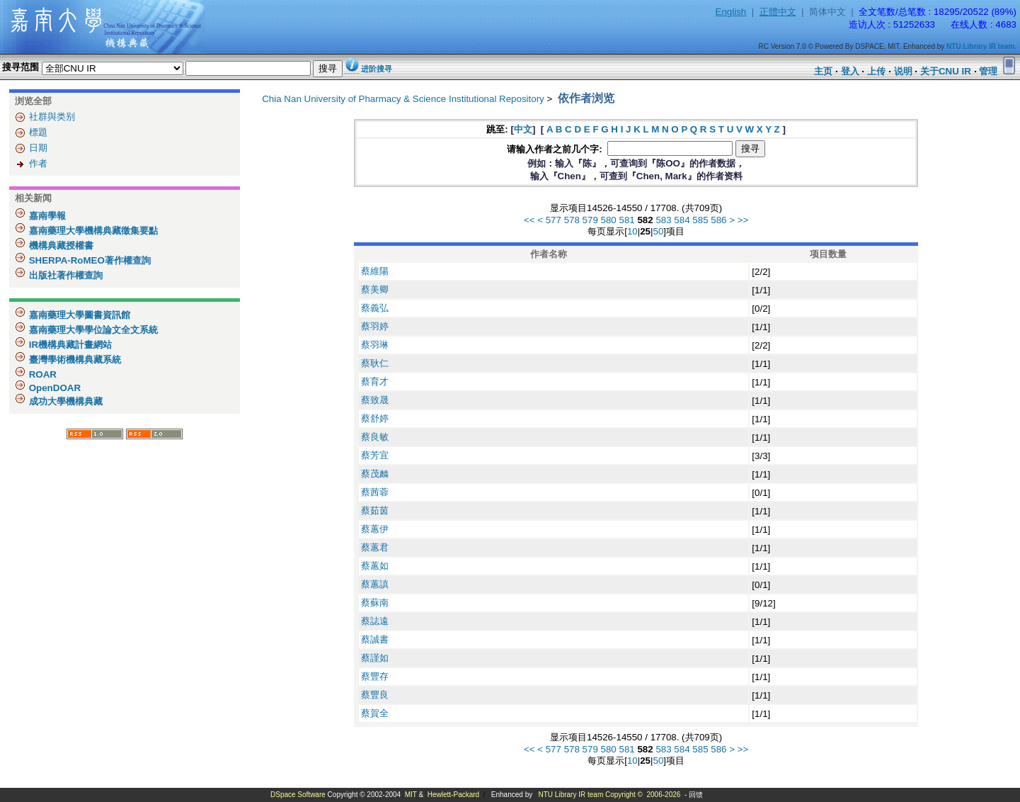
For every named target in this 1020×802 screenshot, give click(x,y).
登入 (850, 71)
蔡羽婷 (375, 326)
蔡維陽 (375, 271)
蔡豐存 (375, 676)
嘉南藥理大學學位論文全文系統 (92, 329)
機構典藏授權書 (59, 245)
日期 (38, 147)
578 (572, 220)
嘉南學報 (46, 215)
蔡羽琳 (375, 344)
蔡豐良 (375, 694)
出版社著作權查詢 (64, 275)
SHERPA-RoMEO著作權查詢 (88, 260)
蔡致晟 (375, 400)
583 (663, 220)
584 (681, 220)
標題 (38, 132)
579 (590, 220)
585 (700, 220)
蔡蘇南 (375, 602)
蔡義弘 (375, 308)
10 (632, 231)
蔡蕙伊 (375, 529)
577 (553, 220)
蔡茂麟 (375, 473)
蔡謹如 (375, 658)
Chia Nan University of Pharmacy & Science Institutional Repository (403, 99)
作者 (38, 163)
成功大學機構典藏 (64, 401)
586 (718, 220)
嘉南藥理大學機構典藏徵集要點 (92, 230)
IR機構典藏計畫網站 (69, 344)
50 (658, 231)
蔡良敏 (375, 436)
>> (743, 220)
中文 (523, 129)
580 (609, 220)
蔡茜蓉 (375, 492)
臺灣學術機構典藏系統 (73, 359)
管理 (988, 71)
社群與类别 (52, 116)
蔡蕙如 (375, 565)
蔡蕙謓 (375, 584)
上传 (876, 71)
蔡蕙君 (375, 547)
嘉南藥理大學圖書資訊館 (78, 315)
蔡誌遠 (375, 621)
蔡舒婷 (375, 418)
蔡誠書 (375, 639)
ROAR (41, 374)
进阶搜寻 (376, 68)
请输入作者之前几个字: (555, 149)
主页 (823, 71)
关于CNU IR (945, 71)
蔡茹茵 (375, 510)
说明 (903, 71)
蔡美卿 (375, 289)
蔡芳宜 (375, 455)
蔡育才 (375, 381)
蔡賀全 (375, 713)
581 (627, 220)
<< (529, 220)
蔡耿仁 (375, 363)
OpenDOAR (53, 388)
